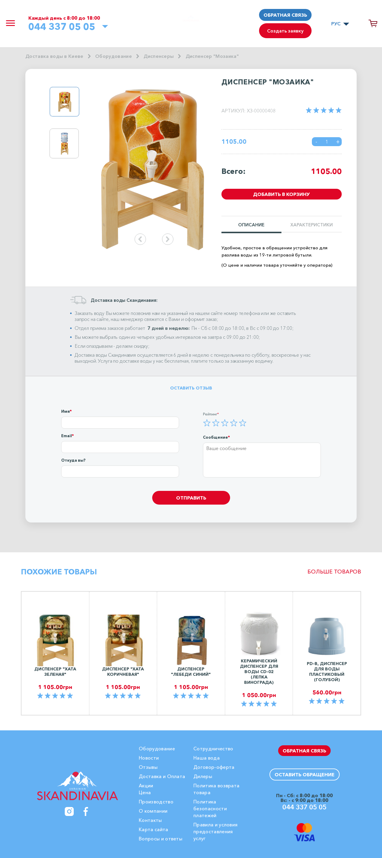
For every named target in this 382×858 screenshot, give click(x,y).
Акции (146, 786)
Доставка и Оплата (162, 776)
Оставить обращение (305, 774)
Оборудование (113, 56)
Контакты (150, 820)
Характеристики (311, 225)
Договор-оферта (213, 767)
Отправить (191, 498)
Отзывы (148, 767)
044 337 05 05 (61, 26)
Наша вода (206, 758)
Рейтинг (210, 414)
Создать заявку (285, 31)
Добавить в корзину (281, 194)
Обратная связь (285, 15)
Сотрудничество (213, 749)
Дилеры (202, 776)
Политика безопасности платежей (210, 808)
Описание (251, 225)
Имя (65, 411)
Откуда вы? (73, 460)
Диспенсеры (159, 56)
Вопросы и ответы (160, 839)
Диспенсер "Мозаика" (212, 56)
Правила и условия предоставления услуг (215, 831)
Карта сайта (153, 829)
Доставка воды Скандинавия (105, 355)
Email (66, 435)
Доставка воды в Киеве (54, 56)
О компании (153, 811)
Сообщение (215, 437)
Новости (149, 758)
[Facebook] (86, 811)
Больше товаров (334, 571)
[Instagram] (69, 811)
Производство (156, 802)
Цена (145, 792)
